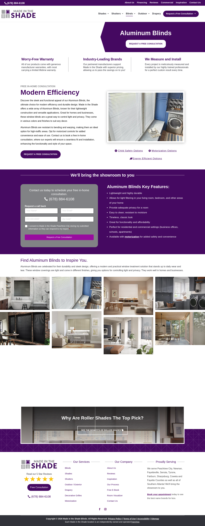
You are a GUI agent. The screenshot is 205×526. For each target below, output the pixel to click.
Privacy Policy (115, 519)
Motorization (71, 501)
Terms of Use (129, 519)
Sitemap (155, 519)
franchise (135, 522)
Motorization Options (164, 150)
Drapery (68, 490)
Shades (68, 473)
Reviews (154, 3)
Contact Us (195, 3)
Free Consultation (39, 487)
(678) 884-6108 (61, 199)
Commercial (167, 3)
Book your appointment (159, 494)
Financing (142, 3)
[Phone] (41, 219)
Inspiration (181, 3)
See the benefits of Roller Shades (101, 430)
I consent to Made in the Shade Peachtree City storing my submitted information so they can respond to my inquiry (58, 227)
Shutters (69, 479)
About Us (129, 3)
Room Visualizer (115, 495)
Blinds (68, 468)
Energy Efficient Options (147, 158)
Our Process (113, 484)
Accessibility (143, 519)
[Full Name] (41, 211)
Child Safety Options (130, 150)
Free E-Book (113, 490)
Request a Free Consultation (40, 154)
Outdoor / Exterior (73, 484)
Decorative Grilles (73, 495)
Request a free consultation (145, 44)
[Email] (77, 211)
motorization (132, 236)
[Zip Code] (77, 219)
